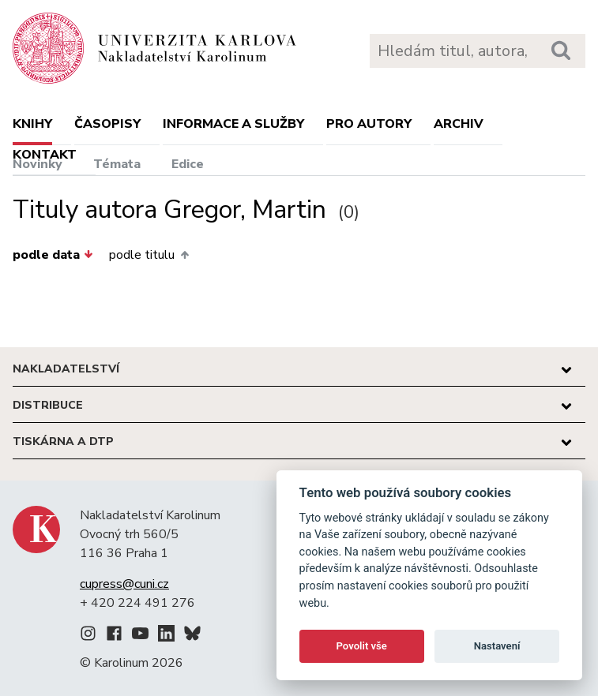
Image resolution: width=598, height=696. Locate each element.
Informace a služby (233, 124)
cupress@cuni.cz (124, 584)
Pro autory (369, 124)
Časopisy (107, 124)
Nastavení (497, 646)
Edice (187, 164)
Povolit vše (362, 646)
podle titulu (148, 255)
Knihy (32, 124)
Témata (117, 164)
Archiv (458, 124)
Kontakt (45, 154)
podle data (53, 255)
